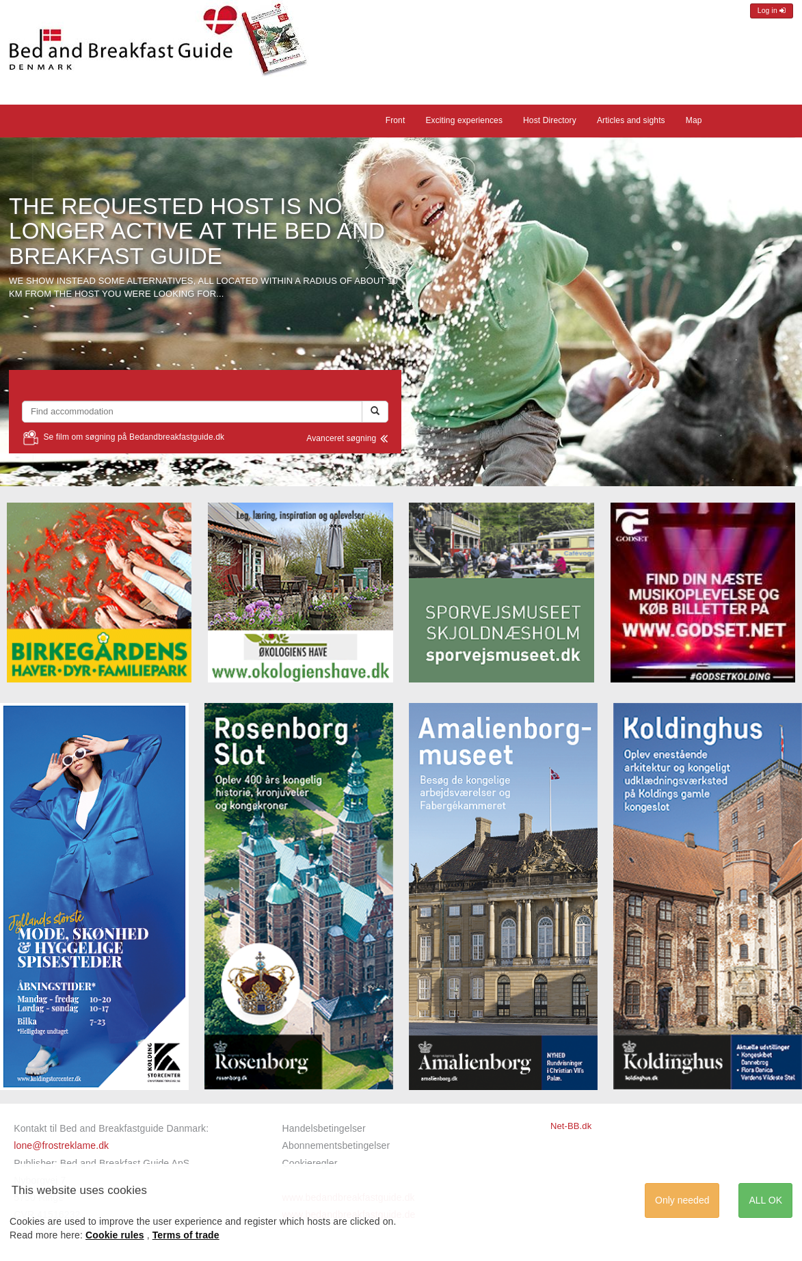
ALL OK (765, 1200)
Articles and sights (631, 120)
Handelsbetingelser (324, 1128)
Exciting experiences (464, 120)
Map (694, 120)
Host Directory (549, 120)
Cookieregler (310, 1163)
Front (395, 120)
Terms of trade (185, 1235)
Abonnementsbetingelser (336, 1145)
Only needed (682, 1200)
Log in (772, 10)
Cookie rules (114, 1235)
